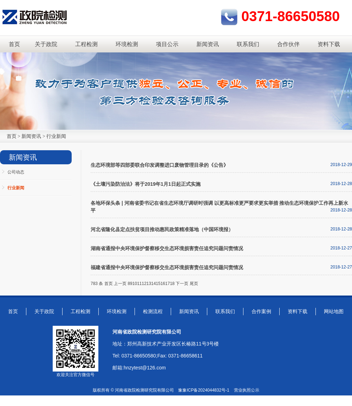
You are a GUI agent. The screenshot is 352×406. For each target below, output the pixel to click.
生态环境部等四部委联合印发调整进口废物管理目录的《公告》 (159, 165)
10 (134, 283)
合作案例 (261, 311)
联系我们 (248, 44)
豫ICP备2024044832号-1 (205, 390)
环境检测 (127, 44)
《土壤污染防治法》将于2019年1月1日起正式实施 (146, 184)
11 (139, 283)
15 (158, 283)
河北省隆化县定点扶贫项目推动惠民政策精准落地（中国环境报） (162, 229)
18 (172, 283)
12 (144, 283)
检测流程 (153, 311)
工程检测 (86, 44)
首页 (14, 44)
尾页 (194, 283)
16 (163, 283)
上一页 (120, 283)
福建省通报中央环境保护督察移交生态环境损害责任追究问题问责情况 (167, 267)
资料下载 (329, 44)
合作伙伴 (288, 44)
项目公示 (167, 44)
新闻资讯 (207, 44)
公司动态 (15, 172)
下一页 (182, 283)
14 (153, 283)
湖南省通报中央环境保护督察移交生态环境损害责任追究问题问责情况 (167, 248)
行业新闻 (56, 136)
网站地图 (334, 311)
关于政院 (46, 44)
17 (167, 283)
